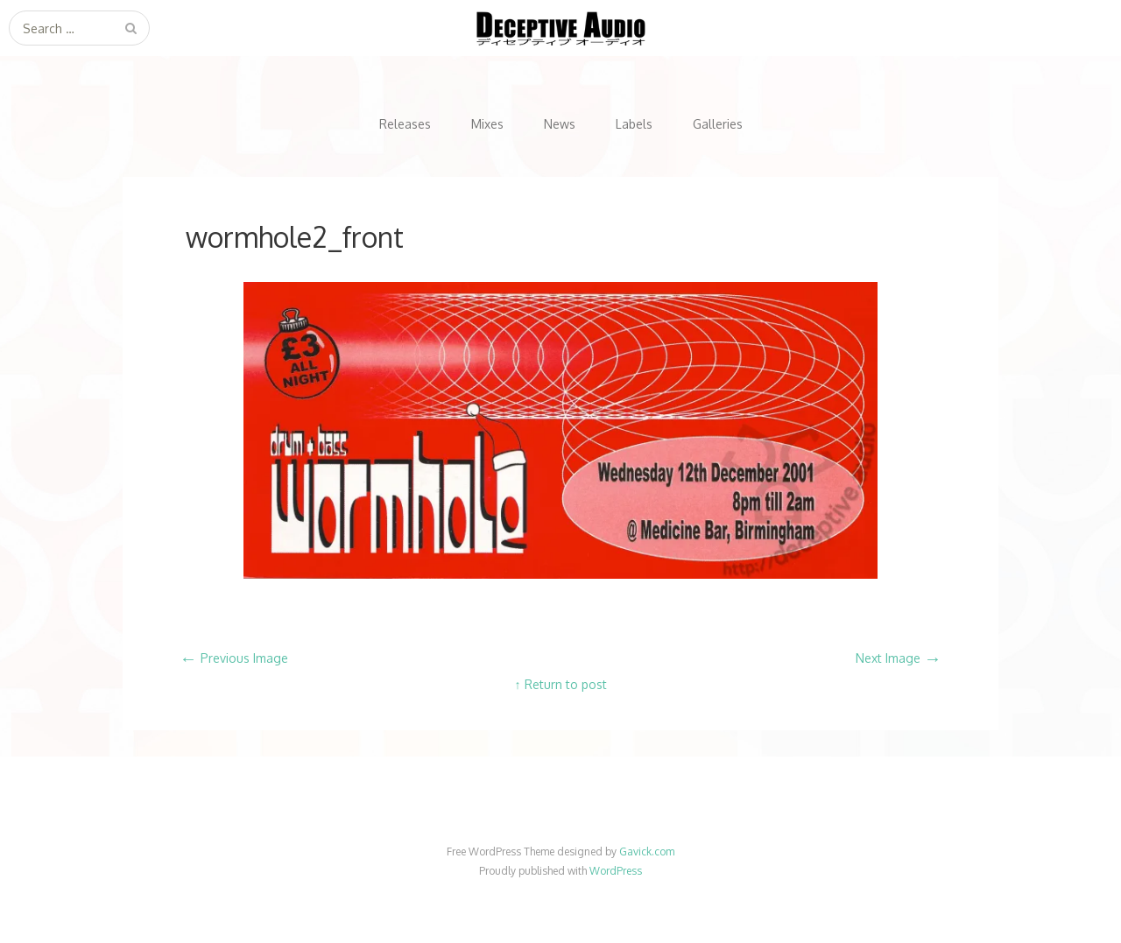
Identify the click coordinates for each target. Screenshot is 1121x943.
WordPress (615, 870)
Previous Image (234, 658)
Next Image (898, 658)
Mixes (487, 123)
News (559, 123)
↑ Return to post (561, 684)
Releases (405, 123)
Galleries (718, 123)
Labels (634, 123)
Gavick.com (646, 851)
